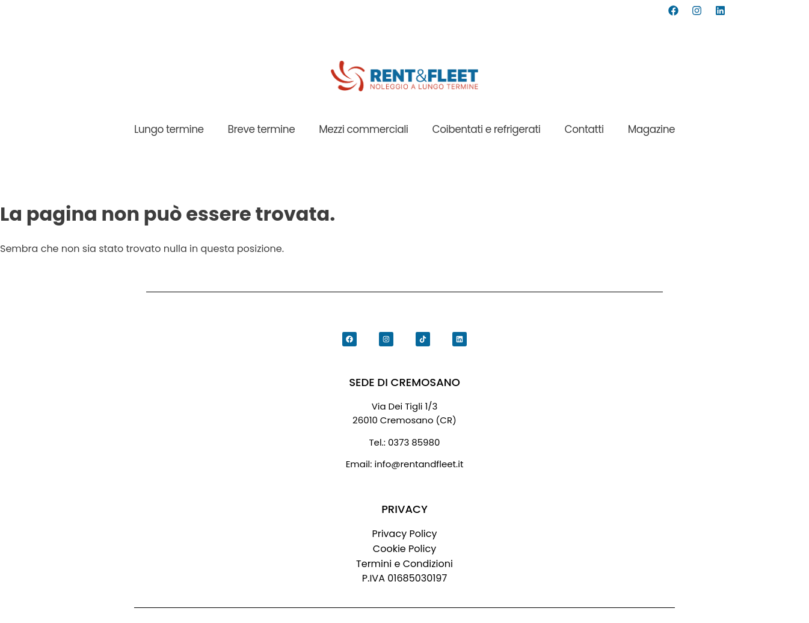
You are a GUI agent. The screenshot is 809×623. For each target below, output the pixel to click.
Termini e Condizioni (404, 564)
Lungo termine (169, 129)
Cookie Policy (404, 549)
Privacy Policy (404, 534)
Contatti (584, 129)
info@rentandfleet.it (419, 464)
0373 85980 (414, 442)
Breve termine (261, 129)
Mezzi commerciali (363, 129)
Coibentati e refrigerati (486, 129)
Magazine (651, 129)
